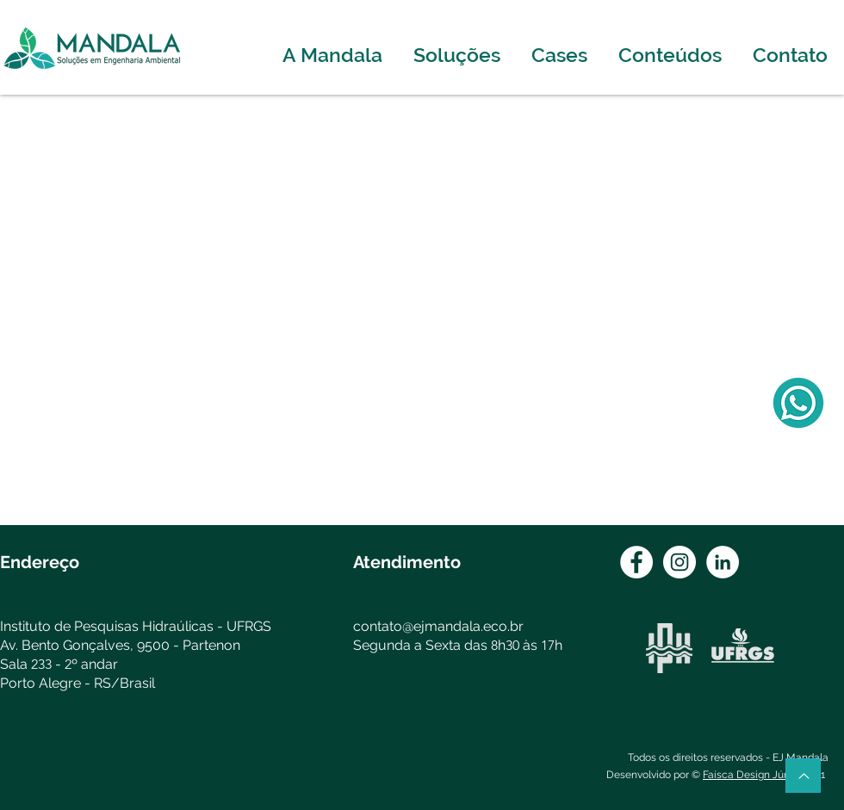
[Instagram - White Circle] (679, 562)
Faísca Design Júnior (752, 775)
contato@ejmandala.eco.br (438, 626)
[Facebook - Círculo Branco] (636, 562)
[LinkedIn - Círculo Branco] (722, 562)
